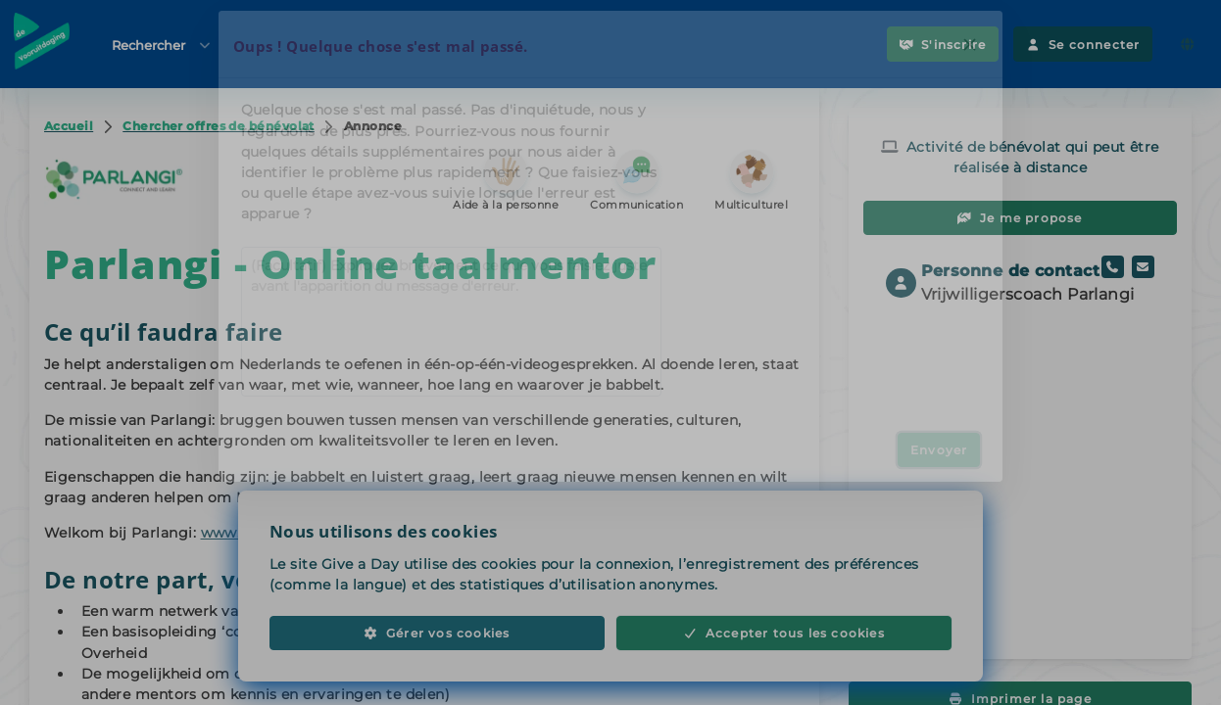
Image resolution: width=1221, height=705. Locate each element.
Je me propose (1019, 218)
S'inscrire (943, 44)
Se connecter (1083, 44)
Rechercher (162, 44)
